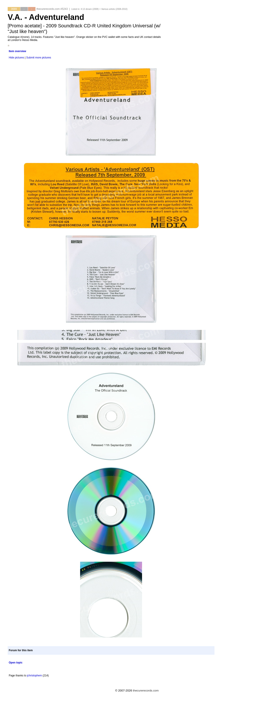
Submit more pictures (38, 57)
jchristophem (34, 675)
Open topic (16, 662)
